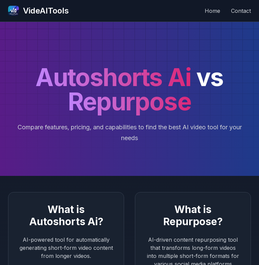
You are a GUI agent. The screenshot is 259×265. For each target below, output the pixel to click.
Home (212, 10)
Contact (241, 10)
